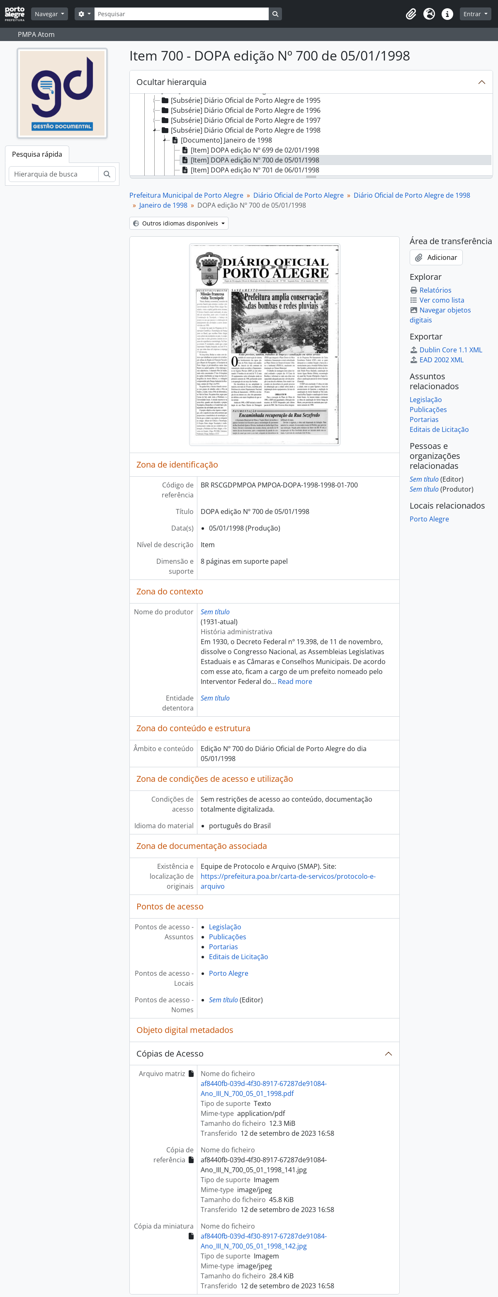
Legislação (225, 926)
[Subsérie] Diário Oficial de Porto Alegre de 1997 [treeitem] (240, 120)
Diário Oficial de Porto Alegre (298, 195)
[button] (411, 14)
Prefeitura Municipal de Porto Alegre (186, 195)
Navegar (47, 14)
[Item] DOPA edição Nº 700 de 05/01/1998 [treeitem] (249, 160)
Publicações (227, 936)
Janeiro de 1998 (163, 205)
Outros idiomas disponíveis (176, 223)
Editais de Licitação (238, 956)
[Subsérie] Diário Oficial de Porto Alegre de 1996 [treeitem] (240, 110)
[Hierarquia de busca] (54, 174)
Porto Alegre (228, 973)
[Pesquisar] (181, 13)
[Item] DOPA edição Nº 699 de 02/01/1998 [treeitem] (249, 150)
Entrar (473, 14)
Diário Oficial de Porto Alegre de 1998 (412, 195)
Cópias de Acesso (170, 1053)
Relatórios (431, 290)
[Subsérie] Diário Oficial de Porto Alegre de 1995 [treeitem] (240, 100)
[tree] (311, 135)
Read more (295, 681)
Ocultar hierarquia (171, 81)
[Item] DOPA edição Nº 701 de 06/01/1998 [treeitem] (249, 170)
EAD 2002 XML (437, 359)
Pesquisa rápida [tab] (37, 154)
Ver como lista (437, 300)
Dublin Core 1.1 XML (446, 349)
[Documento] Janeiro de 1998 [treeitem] (221, 140)
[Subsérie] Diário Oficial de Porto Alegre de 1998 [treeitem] (240, 130)
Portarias (223, 946)
